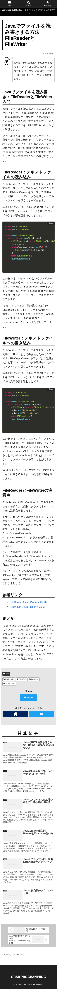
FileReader (8, 679)
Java (6, 674)
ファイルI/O (9, 683)
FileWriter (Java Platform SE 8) (27, 606)
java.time (33, 679)
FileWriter (22, 679)
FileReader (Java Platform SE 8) (28, 602)
